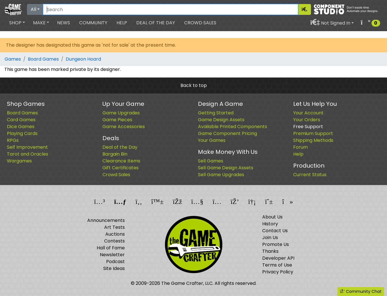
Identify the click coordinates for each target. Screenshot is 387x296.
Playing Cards (22, 133)
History (270, 223)
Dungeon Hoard (83, 59)
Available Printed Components (232, 126)
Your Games (211, 140)
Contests (114, 241)
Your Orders (306, 119)
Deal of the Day (155, 22)
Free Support (308, 126)
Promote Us (275, 244)
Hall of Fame (111, 248)
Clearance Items (121, 161)
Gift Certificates (120, 167)
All (33, 9)
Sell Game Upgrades (221, 174)
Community (93, 22)
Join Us (270, 237)
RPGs (13, 140)
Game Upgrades (121, 113)
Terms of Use (277, 265)
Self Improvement (27, 147)
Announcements (106, 220)
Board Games (43, 59)
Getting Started (216, 113)
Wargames (19, 161)
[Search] (170, 9)
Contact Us (275, 230)
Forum (300, 147)
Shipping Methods (313, 140)
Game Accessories (123, 126)
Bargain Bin (114, 154)
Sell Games (210, 161)
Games (13, 59)
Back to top (193, 85)
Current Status (309, 174)
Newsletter (112, 254)
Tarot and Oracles (27, 154)
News (63, 22)
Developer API (278, 258)
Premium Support (313, 133)
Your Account (308, 113)
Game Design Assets (221, 119)
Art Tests (114, 227)
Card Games (21, 119)
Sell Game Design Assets (225, 167)
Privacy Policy (277, 272)
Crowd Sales (200, 22)
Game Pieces (117, 119)
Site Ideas (114, 268)
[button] (17, 23)
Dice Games (20, 126)
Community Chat (361, 291)
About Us (272, 217)
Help (121, 22)
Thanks (270, 251)
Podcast (115, 261)
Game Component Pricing (227, 133)
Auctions (115, 234)
